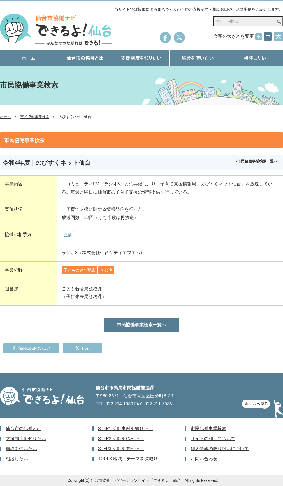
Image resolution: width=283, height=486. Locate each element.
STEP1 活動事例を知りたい (125, 428)
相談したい (17, 458)
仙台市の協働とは (23, 428)
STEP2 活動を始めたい (121, 438)
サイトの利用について (213, 438)
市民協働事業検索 (34, 117)
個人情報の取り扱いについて (220, 448)
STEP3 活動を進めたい (121, 448)
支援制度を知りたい (26, 438)
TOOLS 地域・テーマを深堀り (128, 458)
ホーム (5, 117)
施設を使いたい (21, 448)
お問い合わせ (204, 458)
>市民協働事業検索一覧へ (256, 161)
